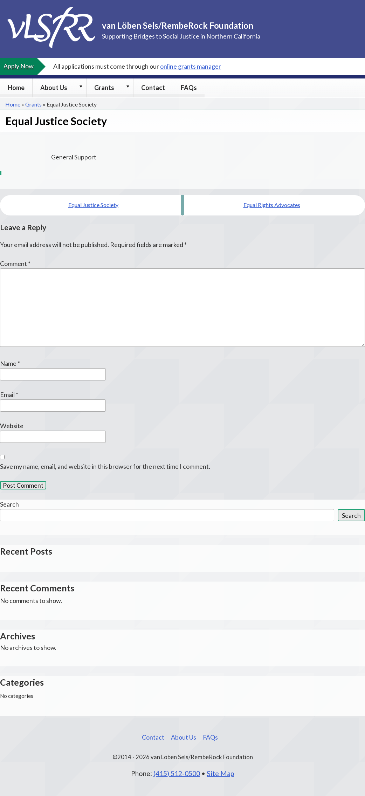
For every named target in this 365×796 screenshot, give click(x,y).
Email (9, 394)
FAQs (189, 87)
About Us (53, 87)
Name (10, 363)
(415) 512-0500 (176, 773)
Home (16, 87)
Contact (153, 87)
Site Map (220, 773)
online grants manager (190, 66)
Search (9, 504)
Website (11, 426)
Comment (15, 263)
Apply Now (19, 66)
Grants (104, 87)
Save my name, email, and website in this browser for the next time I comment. (105, 466)
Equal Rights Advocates (271, 204)
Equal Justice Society (93, 204)
